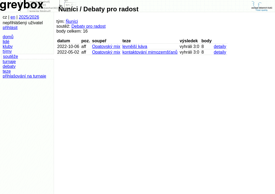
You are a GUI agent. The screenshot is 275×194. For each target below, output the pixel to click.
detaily (220, 46)
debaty (9, 66)
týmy (7, 51)
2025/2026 (29, 17)
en (12, 17)
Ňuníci (72, 21)
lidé (6, 41)
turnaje (9, 61)
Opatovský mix (106, 46)
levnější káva (134, 46)
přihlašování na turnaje (24, 76)
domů (8, 36)
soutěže (10, 56)
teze (7, 71)
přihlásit (10, 27)
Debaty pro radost (88, 26)
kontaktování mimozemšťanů (150, 52)
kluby (8, 46)
